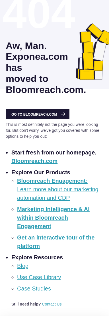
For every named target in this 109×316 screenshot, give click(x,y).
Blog (22, 266)
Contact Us (51, 304)
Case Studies (34, 288)
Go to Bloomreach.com (38, 114)
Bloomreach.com (34, 161)
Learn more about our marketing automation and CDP (57, 189)
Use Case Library (39, 277)
